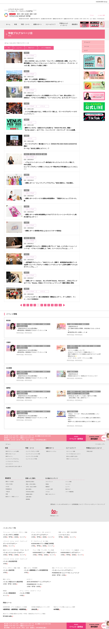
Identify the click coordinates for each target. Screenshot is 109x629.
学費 (7, 494)
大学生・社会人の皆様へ (72, 6)
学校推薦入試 (9, 489)
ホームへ (8, 444)
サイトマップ (101, 504)
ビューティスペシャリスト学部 (33, 453)
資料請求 (95, 438)
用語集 (47, 484)
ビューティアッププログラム (12, 458)
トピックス (67, 484)
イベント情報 (68, 481)
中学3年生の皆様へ (86, 6)
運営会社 (52, 504)
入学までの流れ (9, 484)
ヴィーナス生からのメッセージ (73, 453)
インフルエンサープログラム (12, 461)
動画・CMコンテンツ (50, 494)
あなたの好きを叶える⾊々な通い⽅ (14, 466)
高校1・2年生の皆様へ (65, 6)
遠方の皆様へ (79, 6)
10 (56, 305)
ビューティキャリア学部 (31, 458)
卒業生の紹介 (90, 451)
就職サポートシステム (51, 451)
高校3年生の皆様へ (57, 6)
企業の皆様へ (101, 6)
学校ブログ (31, 47)
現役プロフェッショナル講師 (12, 451)
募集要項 (8, 478)
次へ (64, 305)
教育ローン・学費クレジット (12, 496)
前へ (21, 305)
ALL (8, 47)
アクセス (92, 15)
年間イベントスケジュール (72, 458)
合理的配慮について (77, 504)
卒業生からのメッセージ (94, 448)
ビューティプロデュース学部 (32, 451)
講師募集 (28, 499)
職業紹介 (48, 486)
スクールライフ (9, 463)
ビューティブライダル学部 (32, 456)
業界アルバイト (9, 456)
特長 (6, 448)
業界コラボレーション (11, 453)
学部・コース (29, 448)
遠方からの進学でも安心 (71, 456)
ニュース (18, 47)
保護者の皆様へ (94, 6)
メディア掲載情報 (45, 47)
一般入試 (8, 491)
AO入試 (7, 486)
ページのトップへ (100, 444)
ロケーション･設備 (70, 451)
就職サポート (50, 448)
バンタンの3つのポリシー (64, 504)
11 (60, 305)
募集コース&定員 (9, 481)
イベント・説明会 (76, 438)
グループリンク (49, 481)
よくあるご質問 (101, 15)
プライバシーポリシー (90, 504)
